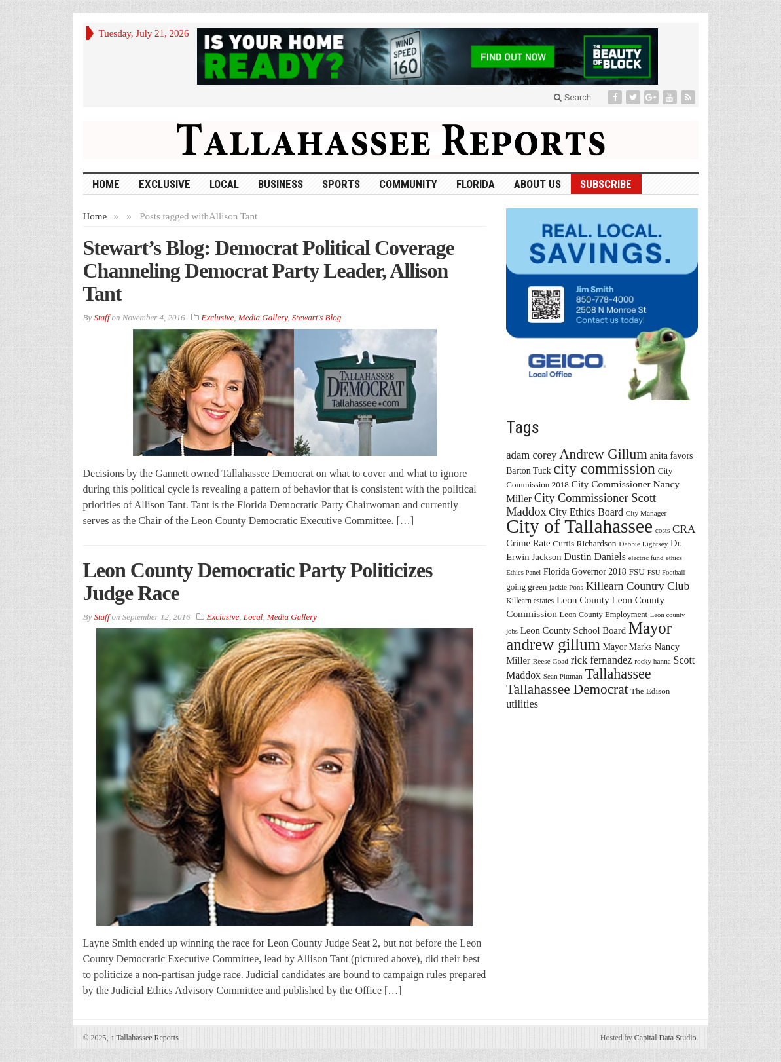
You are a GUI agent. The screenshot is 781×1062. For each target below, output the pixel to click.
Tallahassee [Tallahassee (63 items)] (618, 674)
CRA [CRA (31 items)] (683, 529)
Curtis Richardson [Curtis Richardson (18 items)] (584, 543)
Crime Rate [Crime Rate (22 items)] (528, 543)
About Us (537, 184)
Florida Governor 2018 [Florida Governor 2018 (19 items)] (585, 572)
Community (408, 184)
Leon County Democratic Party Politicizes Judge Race (258, 581)
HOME (106, 184)
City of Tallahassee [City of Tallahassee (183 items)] (579, 526)
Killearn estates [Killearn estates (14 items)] (530, 600)
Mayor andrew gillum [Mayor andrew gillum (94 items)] (589, 636)
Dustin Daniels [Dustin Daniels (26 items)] (595, 556)
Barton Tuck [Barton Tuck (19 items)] (528, 471)
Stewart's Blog (316, 317)
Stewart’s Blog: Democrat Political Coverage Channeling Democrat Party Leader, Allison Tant (268, 270)
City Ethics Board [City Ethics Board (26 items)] (586, 512)
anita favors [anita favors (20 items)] (671, 455)
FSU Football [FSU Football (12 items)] (666, 572)
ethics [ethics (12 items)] (674, 557)
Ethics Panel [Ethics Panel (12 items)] (523, 572)
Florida (475, 184)
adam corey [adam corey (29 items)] (531, 455)
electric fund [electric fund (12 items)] (646, 557)
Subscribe (606, 184)
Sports (341, 184)
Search (572, 97)
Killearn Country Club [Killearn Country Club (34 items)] (638, 585)
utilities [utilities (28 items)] (522, 704)
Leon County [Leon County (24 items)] (582, 599)
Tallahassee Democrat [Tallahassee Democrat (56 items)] (567, 689)
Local (224, 184)
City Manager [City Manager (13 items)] (646, 513)
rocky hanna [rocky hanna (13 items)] (652, 661)
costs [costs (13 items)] (662, 530)
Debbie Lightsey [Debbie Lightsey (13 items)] (643, 544)
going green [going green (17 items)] (526, 587)
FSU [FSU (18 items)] (636, 572)
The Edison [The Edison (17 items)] (650, 691)
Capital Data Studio (665, 1037)
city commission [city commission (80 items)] (604, 468)
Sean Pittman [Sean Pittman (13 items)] (563, 676)
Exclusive (165, 184)
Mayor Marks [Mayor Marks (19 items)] (627, 647)
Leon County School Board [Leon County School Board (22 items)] (573, 630)
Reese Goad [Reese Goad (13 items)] (550, 661)
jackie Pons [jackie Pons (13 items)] (566, 587)
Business (280, 184)
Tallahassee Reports (145, 1037)
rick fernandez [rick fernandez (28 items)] (601, 660)
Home (95, 216)
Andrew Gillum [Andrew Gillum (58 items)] (603, 454)
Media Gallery (262, 317)
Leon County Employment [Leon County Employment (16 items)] (604, 614)
